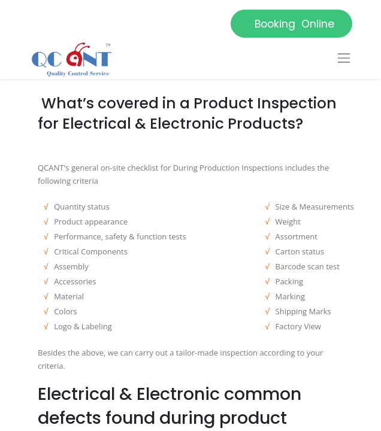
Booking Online (291, 24)
